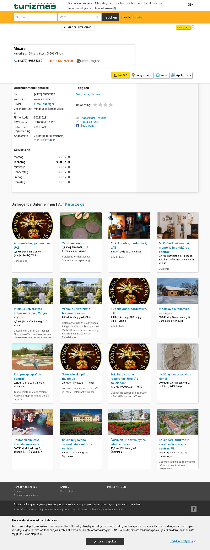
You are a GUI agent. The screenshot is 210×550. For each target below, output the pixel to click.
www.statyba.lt (71, 509)
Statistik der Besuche (91, 117)
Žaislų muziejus (73, 243)
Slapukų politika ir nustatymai (99, 504)
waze (161, 75)
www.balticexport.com (114, 509)
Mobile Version (116, 487)
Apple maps (181, 75)
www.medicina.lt (91, 509)
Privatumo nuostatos (70, 504)
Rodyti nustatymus (183, 541)
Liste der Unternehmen (78, 27)
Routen (72, 491)
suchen (111, 17)
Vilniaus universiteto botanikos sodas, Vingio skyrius (30, 313)
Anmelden (135, 504)
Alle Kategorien (104, 3)
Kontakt (52, 504)
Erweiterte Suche (132, 17)
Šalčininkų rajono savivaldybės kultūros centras (77, 444)
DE (191, 4)
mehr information (45, 139)
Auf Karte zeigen (72, 204)
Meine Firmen (105, 8)
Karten (120, 3)
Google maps (142, 75)
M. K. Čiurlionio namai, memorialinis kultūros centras (174, 248)
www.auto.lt (35, 509)
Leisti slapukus (105, 541)
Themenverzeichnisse (26, 495)
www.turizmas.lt (52, 509)
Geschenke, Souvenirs (89, 94)
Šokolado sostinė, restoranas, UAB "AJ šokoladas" (124, 379)
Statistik (122, 504)
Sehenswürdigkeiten (80, 8)
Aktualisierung (87, 121)
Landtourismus (153, 3)
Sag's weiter (85, 125)
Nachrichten (134, 3)
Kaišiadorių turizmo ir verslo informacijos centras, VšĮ (174, 444)
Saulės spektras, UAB (33, 504)
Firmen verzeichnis (79, 3)
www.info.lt (20, 509)
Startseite (19, 491)
